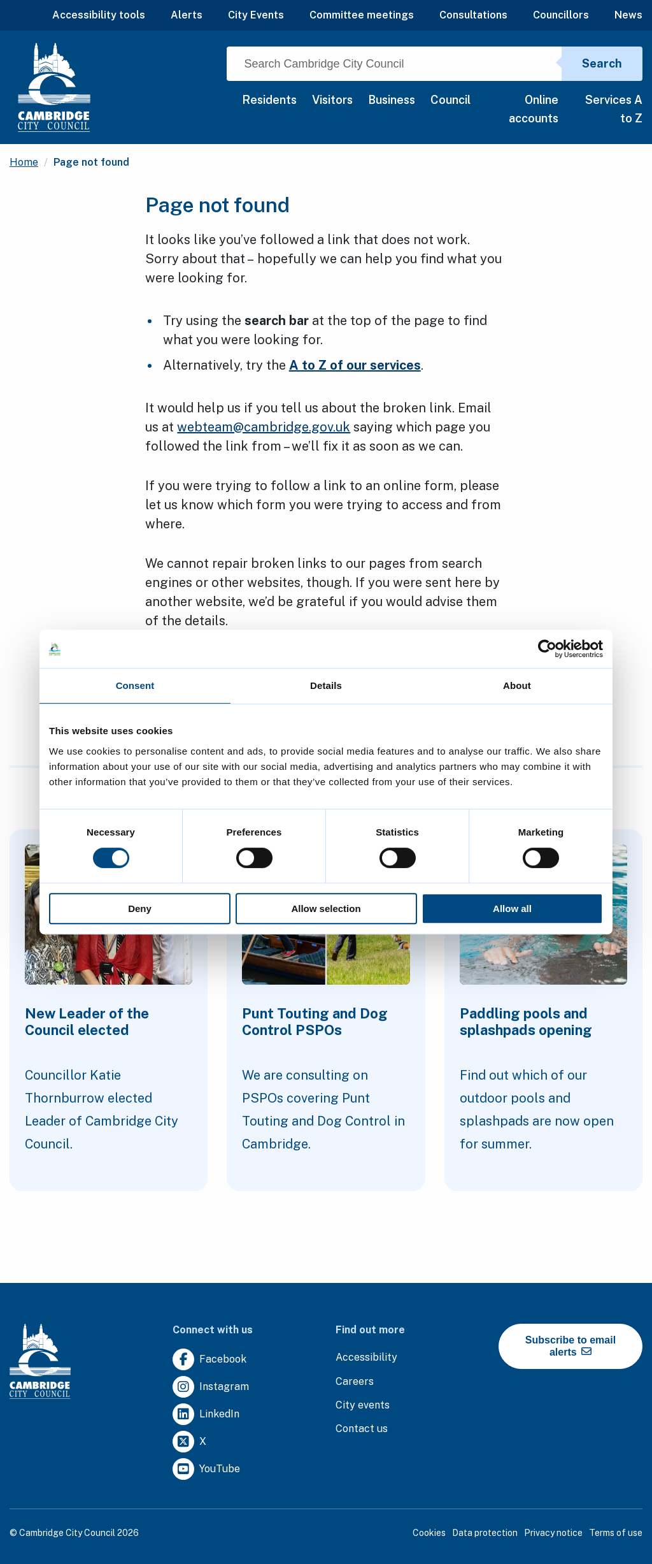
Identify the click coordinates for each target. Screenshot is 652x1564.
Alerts (186, 15)
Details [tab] (326, 685)
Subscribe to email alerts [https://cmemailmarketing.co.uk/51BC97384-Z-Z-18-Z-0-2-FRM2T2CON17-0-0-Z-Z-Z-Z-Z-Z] (570, 1346)
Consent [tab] (135, 685)
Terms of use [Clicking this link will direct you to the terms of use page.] (615, 1533)
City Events (256, 15)
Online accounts (533, 109)
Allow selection (325, 908)
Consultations (473, 15)
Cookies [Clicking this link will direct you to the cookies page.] (429, 1533)
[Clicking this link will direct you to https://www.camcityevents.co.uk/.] (363, 1405)
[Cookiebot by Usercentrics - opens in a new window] (547, 648)
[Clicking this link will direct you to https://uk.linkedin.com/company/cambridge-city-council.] (206, 1414)
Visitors (332, 99)
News (628, 15)
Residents (269, 99)
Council (450, 99)
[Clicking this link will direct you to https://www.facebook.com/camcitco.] (209, 1360)
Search (602, 63)
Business (391, 99)
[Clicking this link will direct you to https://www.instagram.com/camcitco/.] (211, 1387)
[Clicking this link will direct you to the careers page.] (355, 1382)
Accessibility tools (98, 15)
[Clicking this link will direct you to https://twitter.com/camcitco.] (189, 1442)
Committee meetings (361, 15)
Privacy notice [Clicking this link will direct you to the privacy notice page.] (553, 1533)
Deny (140, 908)
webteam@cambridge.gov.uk (263, 427)
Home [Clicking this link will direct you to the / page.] (24, 162)
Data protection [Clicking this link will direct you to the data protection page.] (485, 1533)
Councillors (561, 15)
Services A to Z (613, 109)
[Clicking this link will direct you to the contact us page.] (362, 1429)
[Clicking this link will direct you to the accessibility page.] (366, 1358)
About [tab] (517, 685)
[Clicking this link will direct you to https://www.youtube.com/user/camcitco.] (206, 1469)
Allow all (512, 908)
